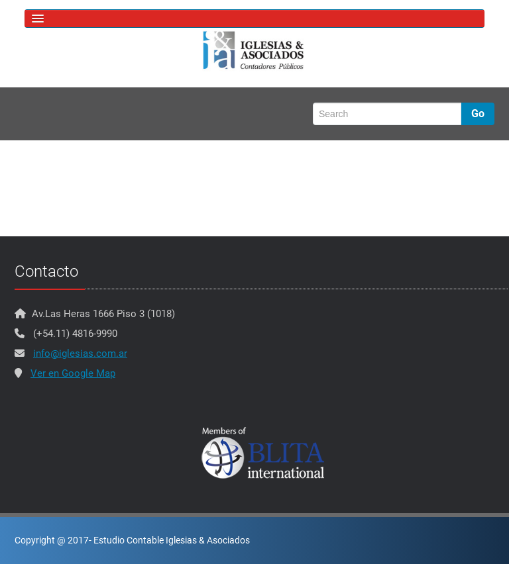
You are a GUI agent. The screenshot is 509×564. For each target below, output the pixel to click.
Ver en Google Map (72, 373)
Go (477, 113)
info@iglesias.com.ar (80, 353)
